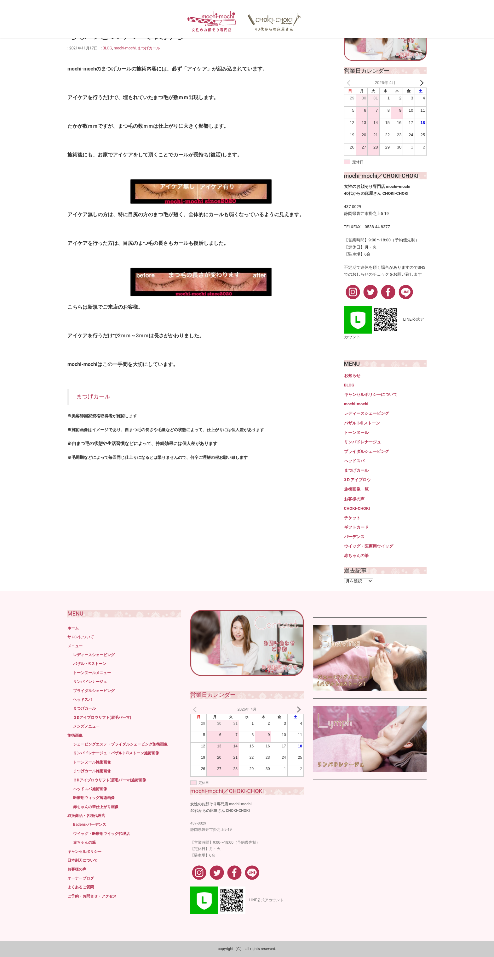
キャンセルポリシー (84, 851)
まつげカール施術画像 (92, 771)
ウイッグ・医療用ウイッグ (368, 546)
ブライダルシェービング (366, 451)
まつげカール (148, 48)
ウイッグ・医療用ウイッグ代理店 (101, 833)
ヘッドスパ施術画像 (90, 789)
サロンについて (80, 637)
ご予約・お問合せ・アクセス (92, 896)
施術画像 (75, 735)
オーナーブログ (80, 878)
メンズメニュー (86, 726)
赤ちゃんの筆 (356, 555)
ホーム (73, 628)
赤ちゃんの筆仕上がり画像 (95, 807)
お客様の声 (354, 499)
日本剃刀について (82, 860)
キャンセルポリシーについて (370, 394)
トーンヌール (356, 432)
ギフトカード (356, 527)
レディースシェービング (366, 413)
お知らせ (352, 375)
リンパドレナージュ (362, 442)
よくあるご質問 (80, 887)
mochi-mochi (125, 48)
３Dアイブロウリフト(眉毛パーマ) (102, 717)
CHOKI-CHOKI (357, 508)
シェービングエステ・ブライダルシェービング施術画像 (120, 744)
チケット (352, 517)
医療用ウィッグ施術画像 (94, 798)
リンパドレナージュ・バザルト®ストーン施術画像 (116, 753)
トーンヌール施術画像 (92, 762)
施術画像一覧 (356, 489)
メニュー (75, 646)
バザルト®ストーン (362, 423)
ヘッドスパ (354, 461)
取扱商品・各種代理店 (86, 815)
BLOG (107, 48)
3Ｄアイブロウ (357, 479)
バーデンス (354, 536)
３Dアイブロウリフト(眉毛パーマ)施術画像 (109, 780)
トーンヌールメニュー (92, 673)
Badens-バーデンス (89, 824)
